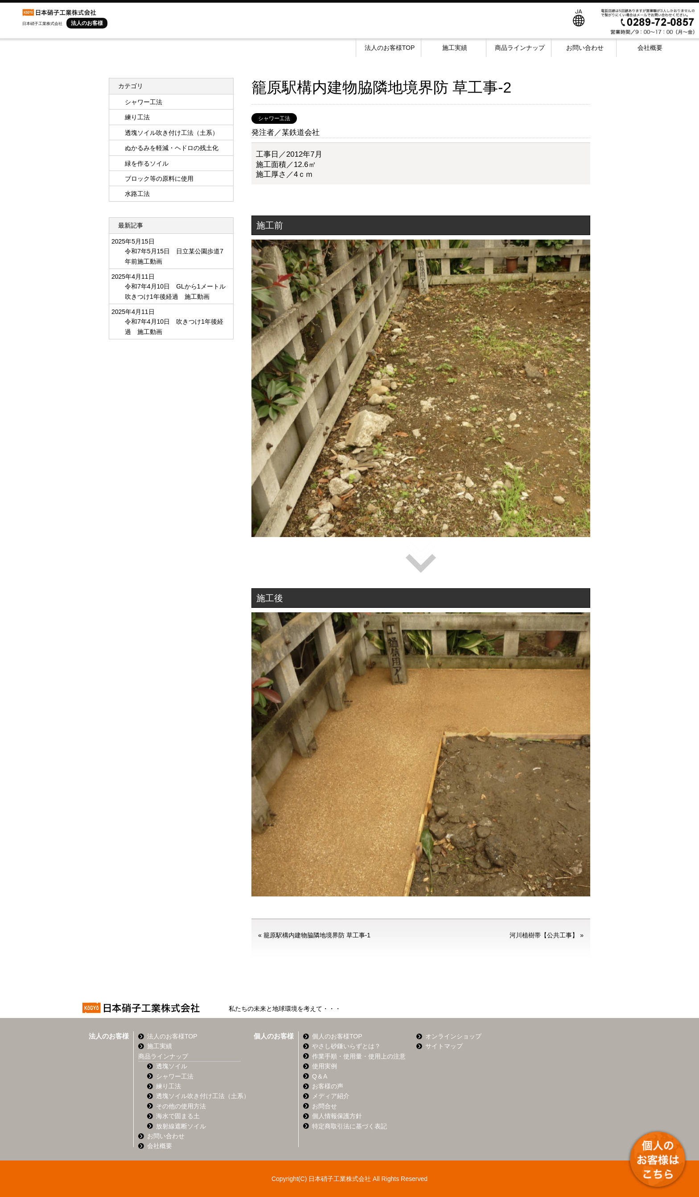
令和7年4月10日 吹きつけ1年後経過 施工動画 (174, 326)
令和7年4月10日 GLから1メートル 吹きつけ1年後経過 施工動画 (175, 291)
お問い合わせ (585, 47)
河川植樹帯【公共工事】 (544, 935)
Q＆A (319, 1076)
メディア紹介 (331, 1095)
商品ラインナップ (520, 47)
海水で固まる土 (178, 1116)
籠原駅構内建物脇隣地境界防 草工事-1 (316, 935)
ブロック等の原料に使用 (159, 178)
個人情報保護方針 (337, 1116)
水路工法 (137, 193)
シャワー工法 (274, 118)
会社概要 (649, 47)
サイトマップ (444, 1046)
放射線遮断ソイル (181, 1126)
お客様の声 (327, 1086)
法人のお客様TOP (390, 47)
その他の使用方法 (181, 1106)
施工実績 (454, 47)
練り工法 (137, 117)
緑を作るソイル (147, 163)
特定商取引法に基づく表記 (349, 1126)
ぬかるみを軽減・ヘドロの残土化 (171, 147)
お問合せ (324, 1106)
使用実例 (324, 1066)
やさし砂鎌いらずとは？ (346, 1046)
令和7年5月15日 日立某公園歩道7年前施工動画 (174, 256)
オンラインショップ (453, 1036)
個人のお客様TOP (337, 1036)
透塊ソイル (171, 1066)
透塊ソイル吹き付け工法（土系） (171, 132)
